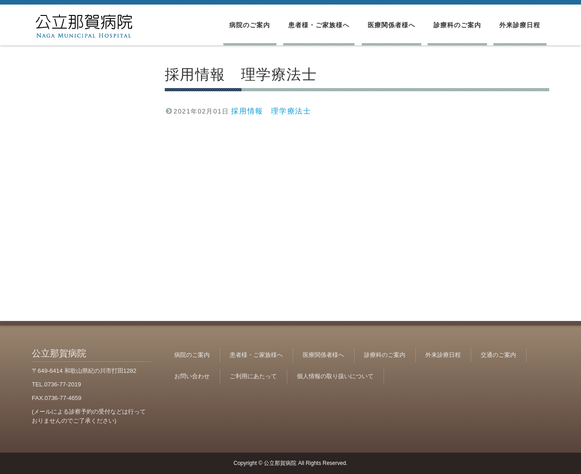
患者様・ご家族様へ (319, 25)
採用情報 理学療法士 (271, 111)
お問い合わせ (192, 376)
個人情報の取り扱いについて (335, 376)
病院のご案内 (249, 25)
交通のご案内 (498, 354)
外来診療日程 (519, 25)
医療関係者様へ (391, 25)
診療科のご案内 (457, 25)
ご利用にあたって (253, 376)
